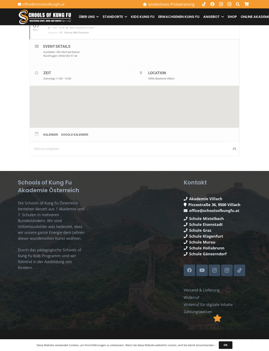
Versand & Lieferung (202, 290)
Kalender (50, 134)
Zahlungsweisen (198, 311)
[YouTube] (202, 270)
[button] (97, 16)
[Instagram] (221, 4)
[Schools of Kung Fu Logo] (45, 17)
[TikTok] (204, 4)
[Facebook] (212, 4)
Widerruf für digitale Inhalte (208, 304)
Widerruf (191, 297)
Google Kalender (74, 134)
